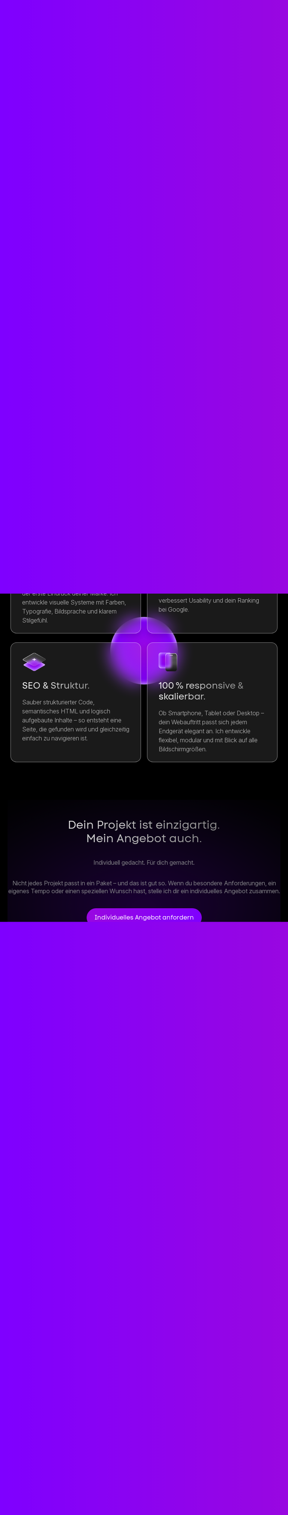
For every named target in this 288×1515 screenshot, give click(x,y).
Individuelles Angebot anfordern (144, 918)
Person (201, 1478)
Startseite (29, 1478)
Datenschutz (34, 1500)
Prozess (160, 1478)
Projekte (117, 1478)
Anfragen (52, 383)
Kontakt (254, 1411)
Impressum (248, 1478)
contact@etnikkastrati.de (56, 1425)
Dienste (75, 1478)
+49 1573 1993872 (40, 1451)
